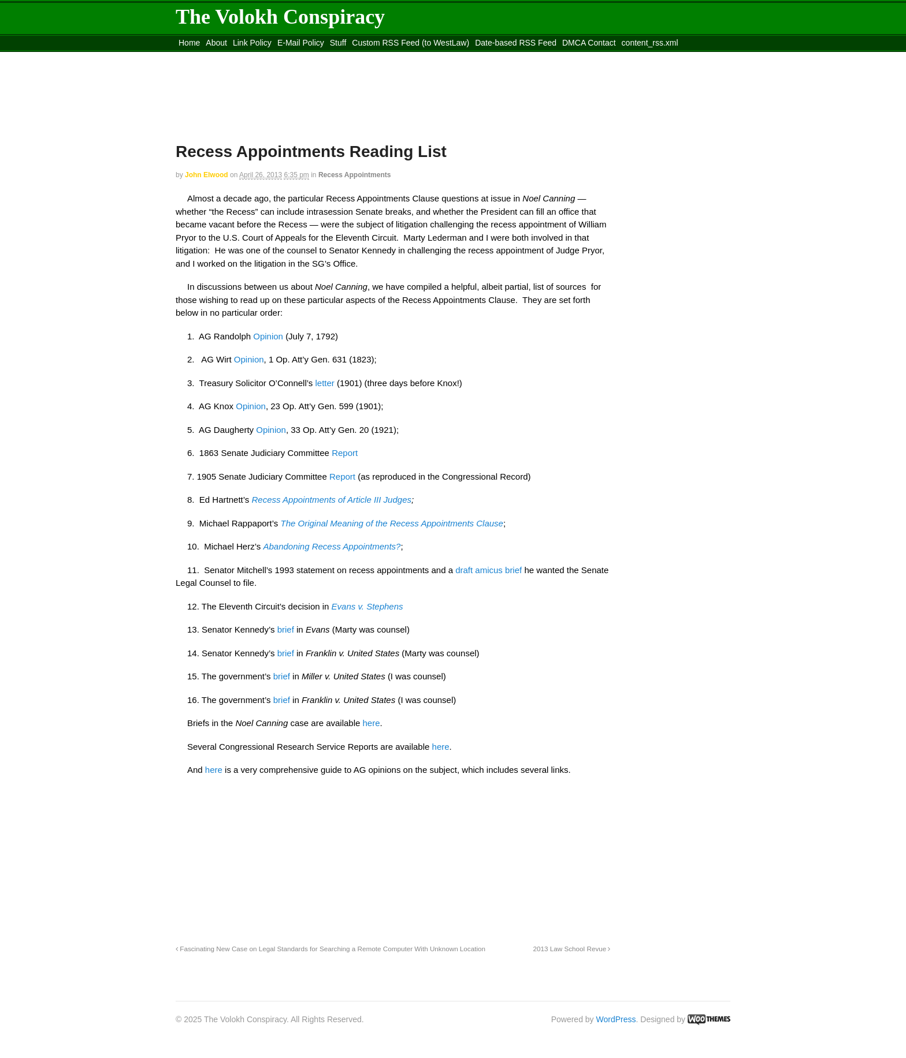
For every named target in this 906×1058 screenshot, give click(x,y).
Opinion (269, 336)
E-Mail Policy (300, 42)
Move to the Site (239, 57)
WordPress (616, 1019)
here (371, 723)
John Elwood (206, 175)
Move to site (343, 57)
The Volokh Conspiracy (280, 16)
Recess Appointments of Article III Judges (331, 499)
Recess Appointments (354, 175)
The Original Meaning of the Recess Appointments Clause (391, 523)
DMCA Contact (589, 42)
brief (286, 629)
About (216, 42)
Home (189, 42)
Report (345, 453)
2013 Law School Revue (572, 948)
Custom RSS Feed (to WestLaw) (410, 42)
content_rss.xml (650, 42)
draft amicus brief (488, 570)
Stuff (338, 42)
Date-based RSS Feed (515, 42)
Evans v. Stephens (367, 606)
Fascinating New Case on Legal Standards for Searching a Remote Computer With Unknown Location (330, 948)
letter (324, 383)
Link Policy (252, 42)
